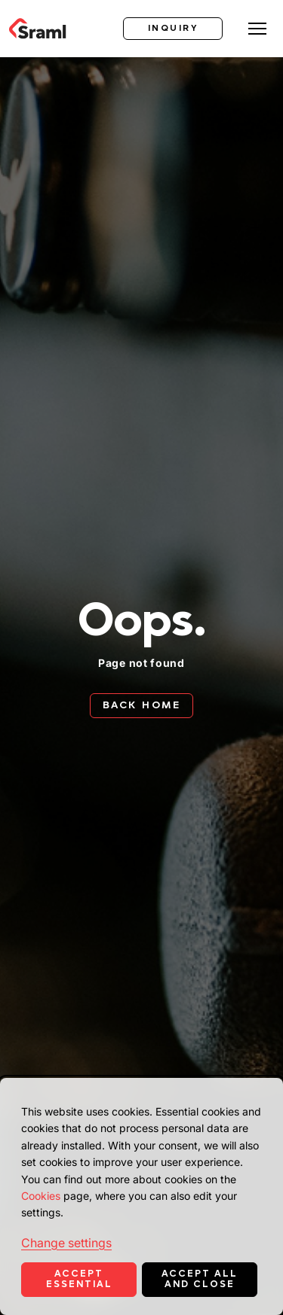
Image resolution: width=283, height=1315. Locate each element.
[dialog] (141, 1196)
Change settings (66, 1242)
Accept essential (79, 1278)
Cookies (40, 1195)
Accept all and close (199, 1278)
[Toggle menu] (257, 28)
